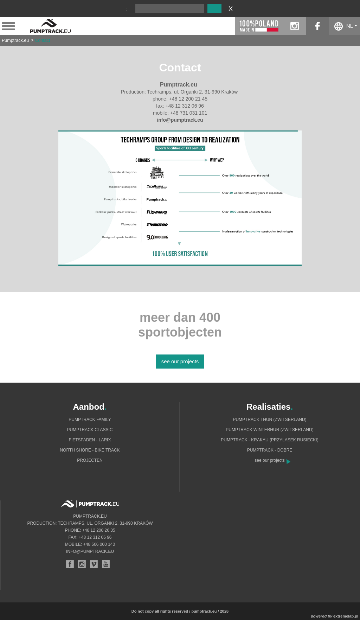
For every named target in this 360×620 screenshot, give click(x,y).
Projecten (90, 460)
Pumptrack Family (90, 419)
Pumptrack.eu (15, 40)
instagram (294, 26)
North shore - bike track (90, 450)
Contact (42, 40)
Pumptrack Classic (89, 429)
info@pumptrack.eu (90, 551)
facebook (317, 26)
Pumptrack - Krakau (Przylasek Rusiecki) (269, 439)
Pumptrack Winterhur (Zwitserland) (269, 429)
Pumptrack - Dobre (269, 450)
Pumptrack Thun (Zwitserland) (269, 419)
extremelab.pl (345, 616)
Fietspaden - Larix (90, 439)
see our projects (180, 361)
